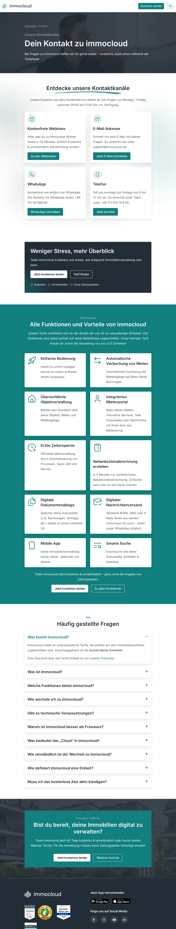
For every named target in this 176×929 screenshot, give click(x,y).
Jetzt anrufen (105, 212)
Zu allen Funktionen (108, 588)
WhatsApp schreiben (45, 212)
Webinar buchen (108, 857)
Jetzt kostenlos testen (49, 274)
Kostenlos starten (151, 5)
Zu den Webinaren (43, 156)
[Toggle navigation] (170, 6)
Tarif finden (81, 274)
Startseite (30, 25)
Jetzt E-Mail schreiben (111, 156)
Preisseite (107, 658)
